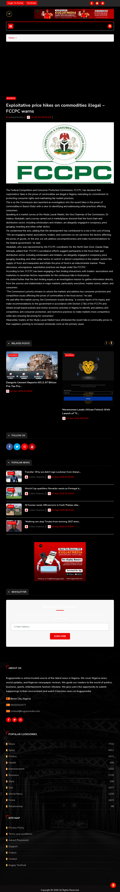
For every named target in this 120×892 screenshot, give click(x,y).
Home (11, 37)
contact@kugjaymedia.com (25, 709)
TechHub (31, 3)
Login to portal (15, 3)
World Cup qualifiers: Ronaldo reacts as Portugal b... (53, 486)
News (10, 505)
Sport (11, 472)
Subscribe (60, 634)
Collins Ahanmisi (37, 475)
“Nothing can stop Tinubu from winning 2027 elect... (52, 520)
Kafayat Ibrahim (16, 117)
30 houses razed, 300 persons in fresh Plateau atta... (52, 503)
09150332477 (18, 703)
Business (11, 98)
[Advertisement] (60, 73)
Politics (12, 521)
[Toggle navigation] (10, 26)
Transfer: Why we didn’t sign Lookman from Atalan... (53, 470)
